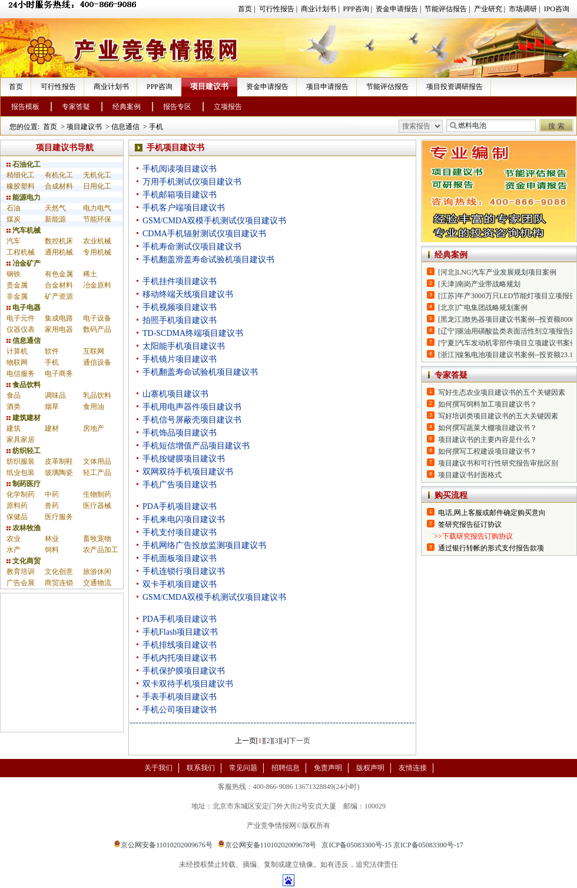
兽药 (52, 505)
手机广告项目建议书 (179, 484)
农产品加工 (100, 550)
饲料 (52, 550)
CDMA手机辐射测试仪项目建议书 (204, 233)
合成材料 (59, 186)
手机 (156, 127)
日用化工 (97, 186)
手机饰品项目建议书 (179, 432)
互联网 (93, 351)
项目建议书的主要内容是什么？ (487, 439)
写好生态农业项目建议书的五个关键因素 (501, 392)
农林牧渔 (23, 528)
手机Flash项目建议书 (180, 632)
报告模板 (25, 107)
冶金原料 (97, 285)
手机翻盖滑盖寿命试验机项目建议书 (208, 259)
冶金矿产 (23, 263)
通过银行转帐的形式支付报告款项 (491, 548)
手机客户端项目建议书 (183, 207)
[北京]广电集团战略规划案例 (483, 307)
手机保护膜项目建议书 (183, 670)
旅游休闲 (97, 571)
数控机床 (59, 241)
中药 (52, 494)
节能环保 (97, 219)
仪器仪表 (20, 329)
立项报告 (228, 107)
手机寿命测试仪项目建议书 (191, 246)
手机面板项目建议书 (179, 558)
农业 (13, 538)
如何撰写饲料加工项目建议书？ (487, 404)
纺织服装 (20, 461)
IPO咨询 (556, 9)
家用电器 (59, 329)
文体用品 (97, 461)
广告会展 (20, 583)
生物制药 (97, 494)
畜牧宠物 (97, 538)
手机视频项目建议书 (179, 307)
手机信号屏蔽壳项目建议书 (191, 419)
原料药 (17, 505)
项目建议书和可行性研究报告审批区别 (498, 463)
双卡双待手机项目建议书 (187, 683)
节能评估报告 (446, 9)
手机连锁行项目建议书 (183, 571)
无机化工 (97, 175)
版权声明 (370, 768)
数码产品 (97, 329)
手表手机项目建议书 (179, 696)
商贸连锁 (59, 583)
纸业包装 (20, 472)
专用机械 (97, 252)
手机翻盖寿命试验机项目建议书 (200, 372)
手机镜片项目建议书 (179, 359)
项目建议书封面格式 (470, 475)
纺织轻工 (23, 451)
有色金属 (59, 274)
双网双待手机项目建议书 (187, 471)
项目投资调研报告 (454, 86)
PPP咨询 (356, 9)
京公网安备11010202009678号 (267, 845)
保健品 (17, 517)
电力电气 (97, 208)
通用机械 (59, 252)
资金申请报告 (397, 9)
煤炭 (13, 219)
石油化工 (23, 164)
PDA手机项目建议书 (179, 506)
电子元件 (20, 318)
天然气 (55, 208)
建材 (52, 428)
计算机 (17, 351)
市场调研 (523, 9)
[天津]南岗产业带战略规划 (479, 284)
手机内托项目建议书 (179, 657)
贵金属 (17, 285)
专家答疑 (76, 107)
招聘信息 (285, 768)
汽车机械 (23, 230)
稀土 (90, 274)
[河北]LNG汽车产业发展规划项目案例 (497, 272)
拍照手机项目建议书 (179, 320)
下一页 (299, 741)
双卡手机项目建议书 (179, 584)
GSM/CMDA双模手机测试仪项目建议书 (214, 220)
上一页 (245, 741)
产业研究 (488, 9)
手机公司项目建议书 (179, 709)
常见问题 (243, 768)
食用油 (93, 406)
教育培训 (20, 571)
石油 (13, 208)
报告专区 (177, 107)
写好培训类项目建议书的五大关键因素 (498, 416)
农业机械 (97, 241)
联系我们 (201, 768)
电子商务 (59, 373)
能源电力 (23, 197)
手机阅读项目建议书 (179, 168)
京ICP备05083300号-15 (356, 845)
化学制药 (20, 494)
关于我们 (158, 768)
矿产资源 (59, 296)
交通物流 (97, 583)
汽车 (13, 241)
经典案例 (126, 107)
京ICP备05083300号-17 (428, 845)
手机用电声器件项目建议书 (191, 406)
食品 (13, 395)
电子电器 (23, 307)
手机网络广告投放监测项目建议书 (204, 545)
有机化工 (59, 175)
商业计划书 (318, 9)
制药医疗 (23, 484)
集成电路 (59, 318)
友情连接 (413, 768)
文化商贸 (23, 561)
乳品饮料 (97, 395)
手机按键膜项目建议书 (183, 458)
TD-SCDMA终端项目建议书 (192, 333)
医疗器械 (97, 505)
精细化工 (20, 175)
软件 (52, 351)
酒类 (13, 406)
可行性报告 (276, 9)
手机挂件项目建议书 (179, 281)
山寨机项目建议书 (175, 393)
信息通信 (125, 127)
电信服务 (20, 373)
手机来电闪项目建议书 (183, 519)
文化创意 (59, 571)
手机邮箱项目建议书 (179, 194)
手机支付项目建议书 (179, 532)
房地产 (93, 428)
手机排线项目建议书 (179, 645)
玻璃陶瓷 (59, 472)
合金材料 (59, 285)
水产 (13, 550)
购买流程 (451, 495)
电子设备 (97, 318)
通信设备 (97, 362)
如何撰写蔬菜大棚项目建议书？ (487, 428)
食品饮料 (23, 385)
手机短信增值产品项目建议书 (196, 445)
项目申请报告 (327, 86)
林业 (52, 538)
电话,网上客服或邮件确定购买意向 (492, 513)
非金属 (17, 296)
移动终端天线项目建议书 (187, 294)
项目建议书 (209, 86)
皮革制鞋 (59, 461)
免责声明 (328, 768)
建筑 (13, 428)
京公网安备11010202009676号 (163, 845)
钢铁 (13, 274)
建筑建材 (23, 418)
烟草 (52, 406)
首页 (245, 9)
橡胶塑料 (20, 186)
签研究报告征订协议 (470, 524)
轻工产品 (97, 472)
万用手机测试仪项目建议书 (191, 181)
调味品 (55, 395)
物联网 (17, 362)
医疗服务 (59, 517)
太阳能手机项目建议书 (183, 346)
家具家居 (20, 439)
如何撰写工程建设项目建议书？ (487, 451)
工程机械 (20, 252)
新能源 (55, 219)
